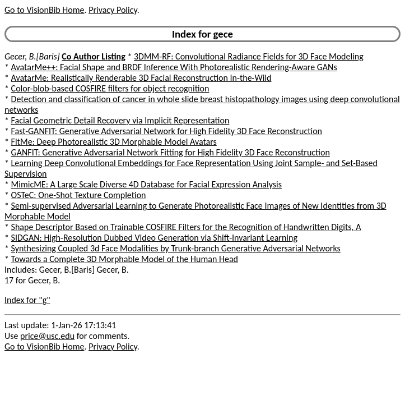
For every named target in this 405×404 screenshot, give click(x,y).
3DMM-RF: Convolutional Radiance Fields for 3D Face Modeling (249, 56)
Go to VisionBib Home (44, 9)
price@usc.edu (47, 335)
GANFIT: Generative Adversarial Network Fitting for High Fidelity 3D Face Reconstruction (170, 152)
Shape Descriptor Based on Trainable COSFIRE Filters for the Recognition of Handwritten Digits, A (186, 227)
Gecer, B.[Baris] (32, 56)
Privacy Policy (113, 9)
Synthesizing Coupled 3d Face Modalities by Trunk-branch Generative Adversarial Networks (176, 248)
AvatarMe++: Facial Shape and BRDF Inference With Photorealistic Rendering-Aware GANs (174, 67)
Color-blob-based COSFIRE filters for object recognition (110, 88)
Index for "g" (27, 300)
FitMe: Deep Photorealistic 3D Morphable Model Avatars (114, 141)
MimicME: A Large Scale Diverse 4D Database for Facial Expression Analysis (146, 184)
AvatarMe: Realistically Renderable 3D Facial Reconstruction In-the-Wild (141, 77)
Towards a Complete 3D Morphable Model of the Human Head (124, 259)
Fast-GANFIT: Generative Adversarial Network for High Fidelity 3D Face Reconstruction (166, 131)
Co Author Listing (93, 56)
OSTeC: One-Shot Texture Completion (78, 195)
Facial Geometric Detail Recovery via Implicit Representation (120, 120)
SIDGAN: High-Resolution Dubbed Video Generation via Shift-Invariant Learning (154, 237)
